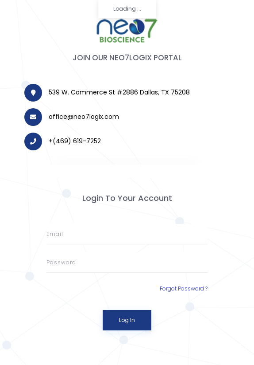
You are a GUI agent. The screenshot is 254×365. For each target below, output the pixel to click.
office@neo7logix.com (84, 116)
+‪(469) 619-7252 (75, 141)
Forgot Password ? (184, 288)
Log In (127, 320)
